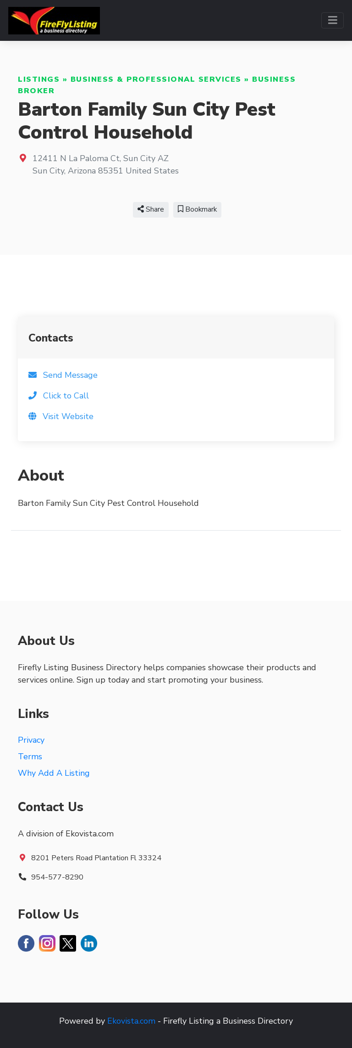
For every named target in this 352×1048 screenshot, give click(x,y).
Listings (39, 79)
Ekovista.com (131, 1020)
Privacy (31, 739)
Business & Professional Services (156, 79)
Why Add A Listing (54, 773)
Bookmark (197, 209)
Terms (30, 756)
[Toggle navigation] (332, 20)
